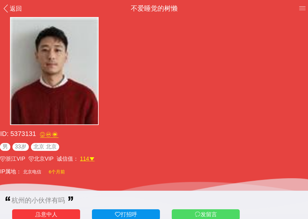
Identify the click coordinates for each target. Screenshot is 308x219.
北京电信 (32, 171)
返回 (12, 8)
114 (87, 159)
